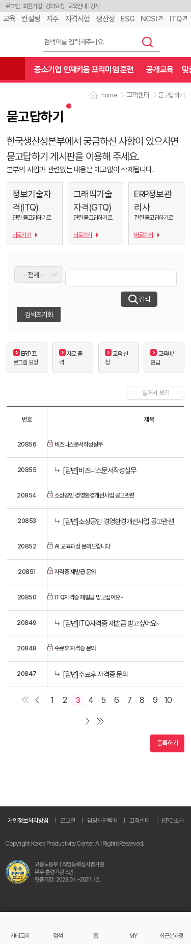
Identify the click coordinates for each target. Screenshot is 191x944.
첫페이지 (23, 701)
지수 (52, 18)
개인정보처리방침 (28, 821)
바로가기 (21, 235)
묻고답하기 (171, 95)
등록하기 (167, 743)
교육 (9, 18)
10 (168, 700)
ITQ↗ (179, 18)
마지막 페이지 (102, 722)
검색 (147, 41)
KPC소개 (173, 821)
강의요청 (54, 6)
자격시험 (77, 18)
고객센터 (139, 821)
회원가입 (32, 6)
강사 (95, 6)
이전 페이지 (36, 701)
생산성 (105, 18)
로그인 (12, 6)
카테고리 (19, 935)
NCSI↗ (152, 18)
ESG (127, 18)
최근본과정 (171, 935)
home (109, 95)
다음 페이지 (90, 722)
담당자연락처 (102, 821)
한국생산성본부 (18, 42)
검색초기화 (38, 314)
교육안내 (77, 6)
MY (133, 935)
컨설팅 (30, 18)
